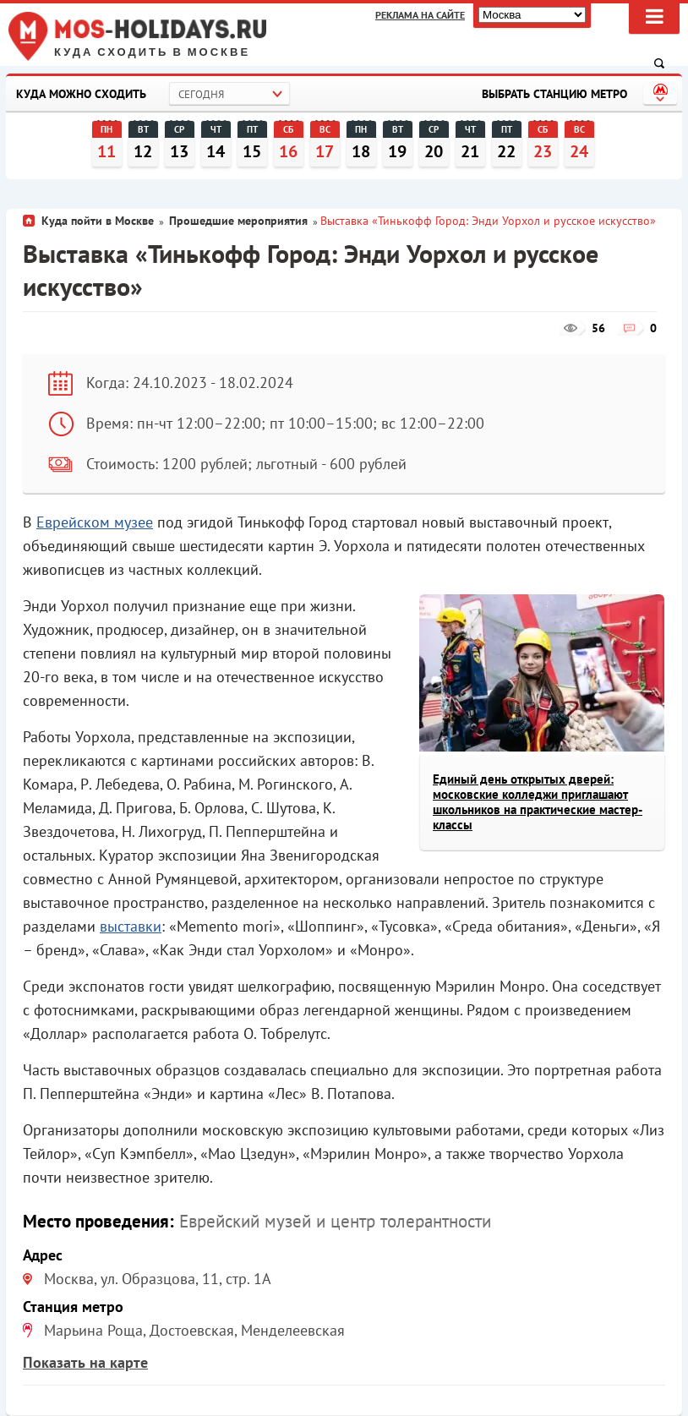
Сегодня (201, 94)
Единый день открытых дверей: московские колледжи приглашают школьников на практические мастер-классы (537, 802)
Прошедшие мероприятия (238, 220)
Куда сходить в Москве (152, 52)
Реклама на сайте (420, 14)
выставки (130, 926)
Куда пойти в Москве (97, 220)
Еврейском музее (94, 522)
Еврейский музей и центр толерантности (335, 1221)
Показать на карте (85, 1362)
